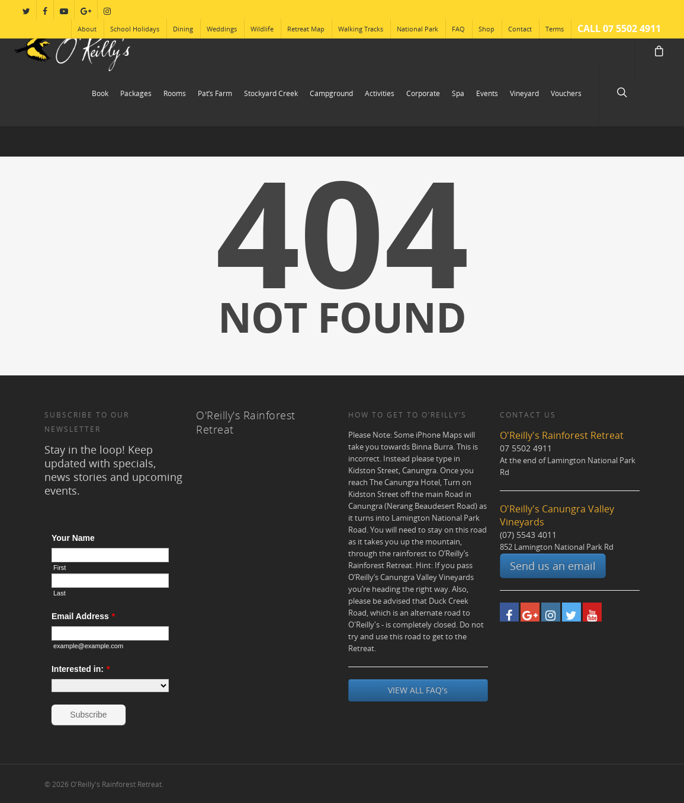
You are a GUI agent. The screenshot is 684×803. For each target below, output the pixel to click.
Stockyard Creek (271, 93)
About (87, 28)
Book (100, 93)
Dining (183, 28)
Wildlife (262, 28)
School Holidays (134, 28)
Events (487, 93)
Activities (379, 93)
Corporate (423, 93)
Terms (554, 28)
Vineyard (524, 93)
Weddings (222, 28)
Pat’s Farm (215, 93)
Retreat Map (306, 28)
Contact (520, 28)
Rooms (174, 93)
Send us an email (553, 566)
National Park (417, 28)
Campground (331, 93)
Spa (458, 93)
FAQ (458, 28)
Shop (486, 28)
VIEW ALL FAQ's (418, 690)
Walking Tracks (360, 28)
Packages (136, 93)
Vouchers (566, 93)
